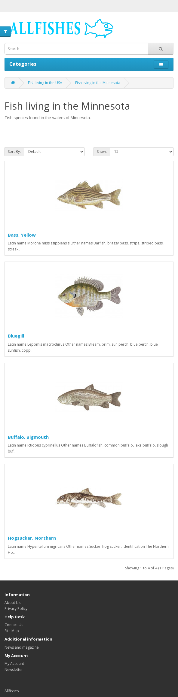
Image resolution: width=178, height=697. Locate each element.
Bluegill (16, 336)
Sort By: (14, 151)
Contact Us (14, 624)
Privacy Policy (16, 608)
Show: (102, 151)
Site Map (12, 630)
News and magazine (22, 647)
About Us (12, 602)
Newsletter (14, 669)
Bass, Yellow (22, 235)
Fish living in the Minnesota (97, 82)
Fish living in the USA (45, 82)
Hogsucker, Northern (32, 538)
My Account (14, 663)
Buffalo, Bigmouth (28, 437)
